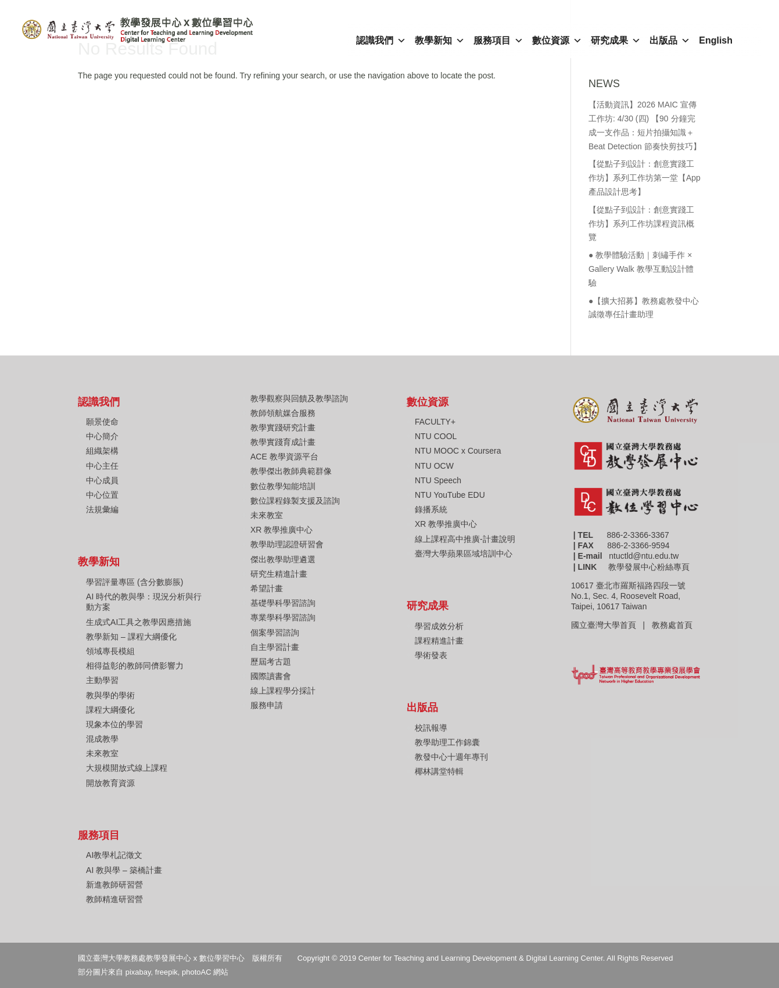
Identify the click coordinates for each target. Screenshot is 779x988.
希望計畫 (266, 588)
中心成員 (102, 480)
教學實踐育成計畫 (282, 442)
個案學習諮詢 (274, 632)
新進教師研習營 (114, 884)
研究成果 (616, 40)
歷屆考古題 (270, 661)
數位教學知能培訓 (282, 486)
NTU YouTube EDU (450, 495)
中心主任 (102, 465)
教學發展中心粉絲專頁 (649, 567)
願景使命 (102, 421)
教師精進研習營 (114, 899)
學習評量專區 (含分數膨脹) (134, 582)
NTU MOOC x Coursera (458, 450)
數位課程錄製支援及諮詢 (295, 500)
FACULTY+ (435, 421)
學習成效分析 (439, 626)
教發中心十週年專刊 (451, 756)
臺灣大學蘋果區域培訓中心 (463, 553)
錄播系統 (431, 509)
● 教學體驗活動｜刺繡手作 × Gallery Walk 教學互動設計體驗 (641, 269)
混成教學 (102, 738)
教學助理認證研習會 (287, 544)
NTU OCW (434, 465)
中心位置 (102, 495)
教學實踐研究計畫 (282, 427)
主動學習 (102, 680)
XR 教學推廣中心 (281, 529)
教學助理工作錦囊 (447, 742)
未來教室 (102, 753)
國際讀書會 (270, 676)
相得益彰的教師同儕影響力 (135, 665)
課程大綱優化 (110, 709)
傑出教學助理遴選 (282, 559)
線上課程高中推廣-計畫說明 (465, 539)
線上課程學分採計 (282, 690)
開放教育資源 (110, 783)
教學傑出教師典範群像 (291, 471)
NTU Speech (438, 480)
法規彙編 (102, 509)
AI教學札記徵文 (114, 855)
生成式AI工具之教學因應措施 (138, 622)
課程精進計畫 (439, 640)
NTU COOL (436, 436)
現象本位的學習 (114, 724)
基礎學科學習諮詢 (282, 603)
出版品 (669, 40)
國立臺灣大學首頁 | (611, 625)
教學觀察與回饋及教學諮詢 (299, 398)
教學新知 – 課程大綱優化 (131, 636)
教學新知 (440, 40)
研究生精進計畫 (278, 574)
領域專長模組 (110, 651)
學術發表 (431, 655)
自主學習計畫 (274, 647)
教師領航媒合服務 (282, 413)
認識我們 (381, 40)
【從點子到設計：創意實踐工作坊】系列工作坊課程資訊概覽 (641, 223)
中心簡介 (102, 436)
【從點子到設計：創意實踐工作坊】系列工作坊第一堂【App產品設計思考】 (644, 177)
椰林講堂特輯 (439, 771)
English (716, 40)
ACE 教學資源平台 (284, 456)
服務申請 (266, 705)
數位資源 (557, 40)
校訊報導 (431, 727)
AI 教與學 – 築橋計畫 (124, 870)
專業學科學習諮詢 (282, 617)
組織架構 (102, 450)
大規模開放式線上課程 (126, 768)
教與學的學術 (110, 695)
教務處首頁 (673, 625)
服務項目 (498, 40)
